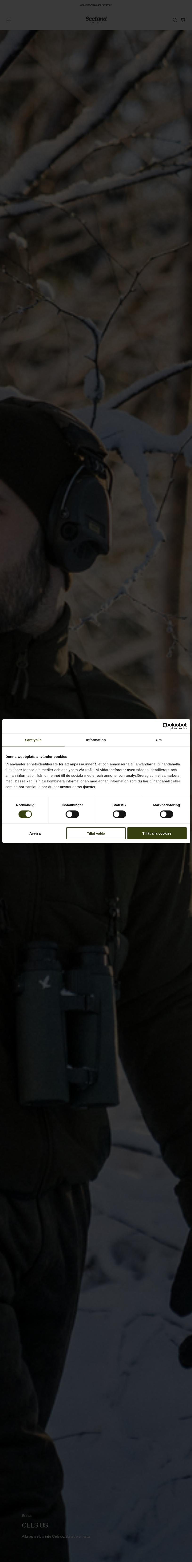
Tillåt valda (96, 833)
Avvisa (35, 833)
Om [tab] (159, 740)
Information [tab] (96, 740)
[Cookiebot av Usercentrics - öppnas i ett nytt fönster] (166, 726)
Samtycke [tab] (33, 740)
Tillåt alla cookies (157, 833)
